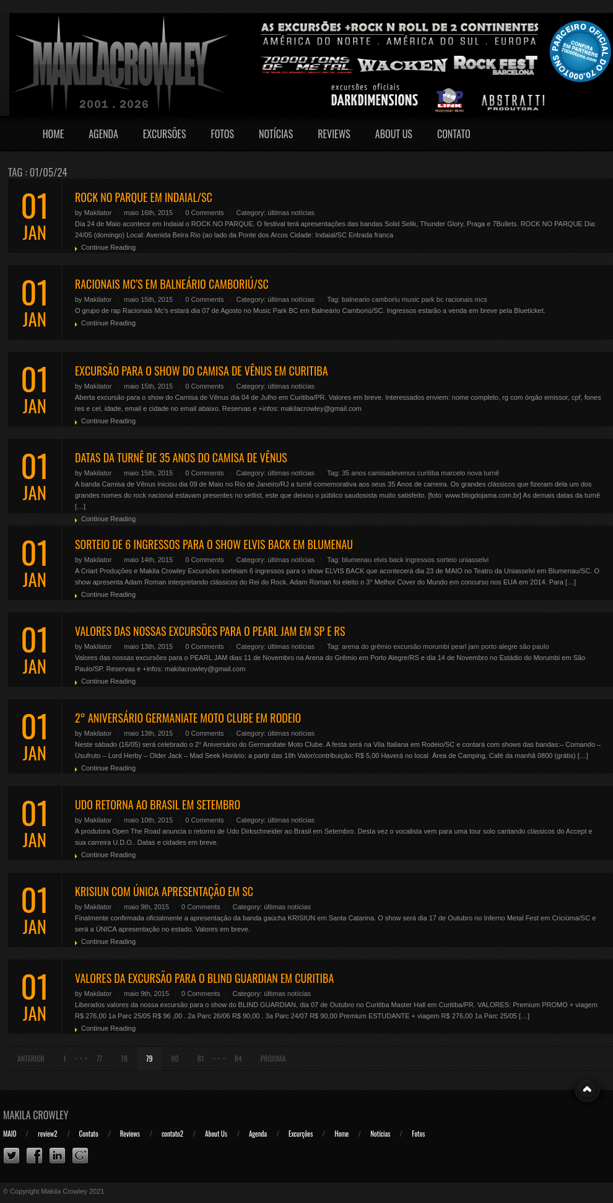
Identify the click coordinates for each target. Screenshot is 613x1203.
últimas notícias (291, 212)
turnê (491, 473)
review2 (47, 1134)
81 (201, 1058)
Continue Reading (108, 247)
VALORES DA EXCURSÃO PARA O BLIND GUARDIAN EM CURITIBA (204, 978)
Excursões (164, 133)
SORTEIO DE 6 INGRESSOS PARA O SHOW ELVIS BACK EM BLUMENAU (214, 544)
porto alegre (499, 646)
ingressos (420, 559)
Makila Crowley (36, 1115)
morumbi (436, 646)
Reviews (334, 133)
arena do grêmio (366, 646)
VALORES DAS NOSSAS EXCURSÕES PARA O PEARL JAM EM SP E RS (210, 631)
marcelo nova (461, 473)
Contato (454, 133)
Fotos (222, 133)
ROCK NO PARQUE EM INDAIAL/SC (143, 197)
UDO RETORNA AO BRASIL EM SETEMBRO (157, 804)
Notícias (276, 133)
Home (53, 133)
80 (175, 1058)
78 (124, 1058)
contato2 (172, 1134)
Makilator (98, 212)
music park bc (423, 299)
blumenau (357, 559)
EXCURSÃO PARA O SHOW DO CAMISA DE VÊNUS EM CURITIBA (201, 371)
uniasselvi (474, 559)
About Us (393, 133)
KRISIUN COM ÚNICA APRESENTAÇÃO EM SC (164, 891)
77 (99, 1058)
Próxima (273, 1058)
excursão (407, 646)
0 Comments (204, 212)
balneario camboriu (371, 299)
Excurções (301, 1134)
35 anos (354, 473)
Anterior (31, 1058)
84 (238, 1058)
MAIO (9, 1134)
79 (149, 1058)
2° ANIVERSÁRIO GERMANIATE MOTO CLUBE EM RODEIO (188, 718)
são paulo (534, 646)
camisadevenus (391, 473)
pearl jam (465, 646)
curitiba (428, 473)
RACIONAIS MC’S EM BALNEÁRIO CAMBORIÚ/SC (172, 284)
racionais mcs (466, 299)
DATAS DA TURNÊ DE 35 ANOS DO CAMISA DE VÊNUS (181, 457)
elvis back (388, 559)
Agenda (103, 133)
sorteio (447, 559)
